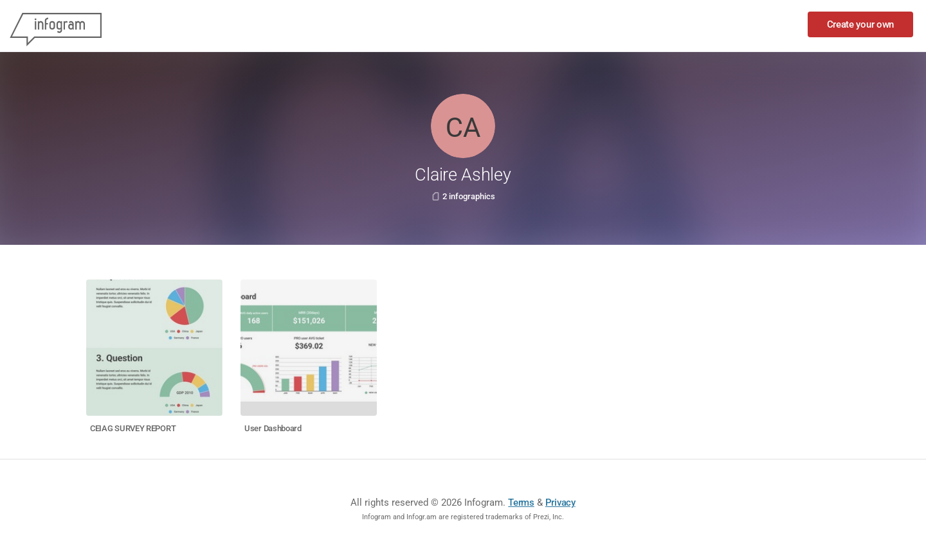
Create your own (860, 24)
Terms (521, 502)
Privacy (560, 502)
